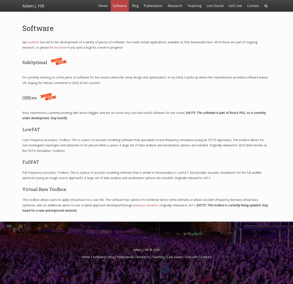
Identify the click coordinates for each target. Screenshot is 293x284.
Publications (153, 6)
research (33, 42)
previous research (145, 205)
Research (175, 6)
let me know (58, 47)
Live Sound (215, 6)
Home (103, 6)
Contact (253, 6)
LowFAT (31, 129)
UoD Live (235, 6)
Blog (135, 6)
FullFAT (30, 162)
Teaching (194, 6)
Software (120, 6)
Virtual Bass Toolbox (44, 189)
